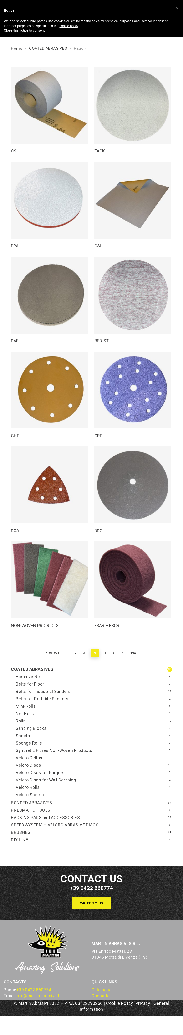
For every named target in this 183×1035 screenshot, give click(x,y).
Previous (52, 653)
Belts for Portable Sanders (42, 698)
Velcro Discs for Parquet (40, 772)
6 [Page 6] (114, 653)
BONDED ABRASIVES (31, 802)
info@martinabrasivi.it (37, 995)
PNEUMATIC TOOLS (30, 810)
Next (133, 653)
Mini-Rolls (26, 706)
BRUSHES (20, 832)
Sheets (23, 735)
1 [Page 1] (67, 653)
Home (16, 48)
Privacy (143, 1003)
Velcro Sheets (30, 794)
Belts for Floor (30, 684)
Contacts (101, 995)
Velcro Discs (28, 765)
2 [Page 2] (76, 653)
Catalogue (102, 989)
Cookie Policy (119, 1003)
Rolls (21, 720)
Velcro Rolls (28, 787)
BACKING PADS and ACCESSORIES (45, 817)
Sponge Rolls (29, 743)
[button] (92, 903)
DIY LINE (19, 839)
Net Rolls (25, 713)
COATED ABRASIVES (48, 48)
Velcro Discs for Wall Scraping (46, 779)
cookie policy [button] (68, 26)
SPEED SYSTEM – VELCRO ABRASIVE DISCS (54, 824)
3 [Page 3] (84, 653)
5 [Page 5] (105, 653)
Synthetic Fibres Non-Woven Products (54, 750)
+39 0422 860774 (33, 989)
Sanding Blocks (31, 728)
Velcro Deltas (29, 757)
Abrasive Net (28, 676)
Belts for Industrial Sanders (43, 691)
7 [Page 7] (122, 653)
